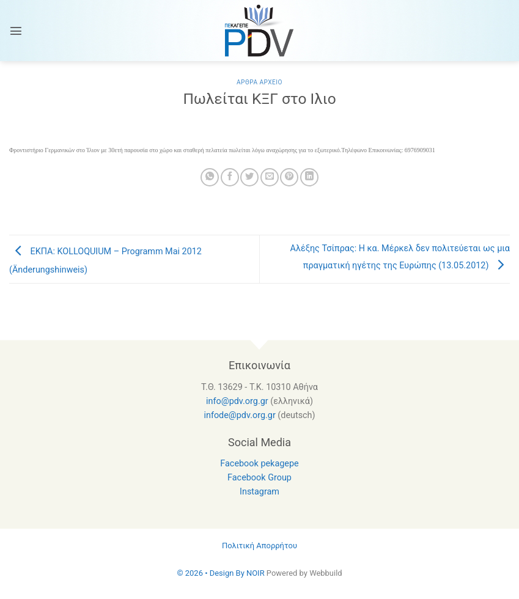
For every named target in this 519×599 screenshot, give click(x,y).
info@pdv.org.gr (237, 401)
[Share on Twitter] (249, 177)
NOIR (255, 573)
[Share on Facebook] (230, 177)
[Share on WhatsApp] (210, 177)
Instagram (259, 492)
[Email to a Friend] (269, 177)
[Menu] (16, 31)
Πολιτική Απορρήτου (259, 545)
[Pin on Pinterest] (289, 177)
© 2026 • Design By (211, 573)
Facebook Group (259, 477)
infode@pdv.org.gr (239, 415)
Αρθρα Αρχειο (259, 82)
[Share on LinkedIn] (309, 177)
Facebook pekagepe (259, 463)
